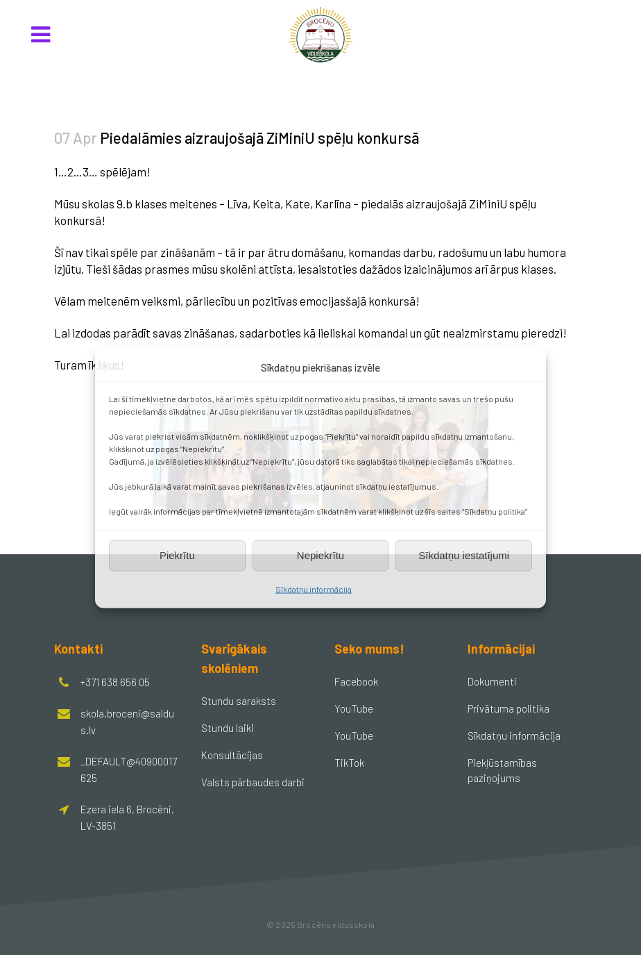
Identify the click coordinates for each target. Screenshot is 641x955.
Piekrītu (177, 555)
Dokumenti (492, 681)
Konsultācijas (232, 755)
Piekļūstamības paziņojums (502, 770)
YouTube (353, 708)
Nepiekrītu (320, 555)
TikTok (349, 762)
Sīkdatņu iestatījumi (463, 555)
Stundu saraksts (238, 701)
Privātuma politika (508, 708)
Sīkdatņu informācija (313, 588)
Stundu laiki (227, 728)
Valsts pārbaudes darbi (253, 782)
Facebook (356, 681)
